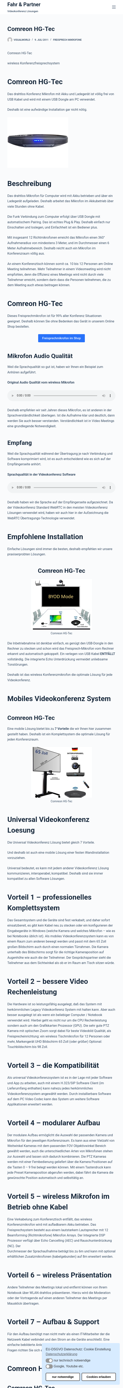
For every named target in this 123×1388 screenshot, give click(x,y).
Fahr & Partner (23, 4)
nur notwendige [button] (63, 1376)
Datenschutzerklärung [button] (61, 1354)
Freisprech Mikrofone (67, 39)
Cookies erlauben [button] (98, 1376)
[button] (49, 1360)
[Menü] (114, 7)
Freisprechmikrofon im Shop (61, 338)
